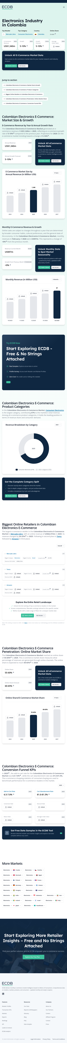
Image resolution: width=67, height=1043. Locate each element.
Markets (4, 1013)
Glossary (26, 1013)
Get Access (23, 66)
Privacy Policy (46, 1039)
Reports (4, 1017)
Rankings (4, 1020)
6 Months (57, 279)
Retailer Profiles (6, 1006)
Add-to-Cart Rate (9, 791)
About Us (48, 1006)
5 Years (57, 173)
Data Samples (28, 1024)
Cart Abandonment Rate (45, 791)
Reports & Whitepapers (30, 1010)
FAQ (25, 1020)
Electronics (17, 558)
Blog (25, 1017)
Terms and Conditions (58, 1039)
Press (47, 1024)
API (3, 1024)
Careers (48, 1013)
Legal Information (36, 1039)
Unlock (8, 807)
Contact (48, 1020)
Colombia (41, 34)
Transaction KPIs (7, 1010)
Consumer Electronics (25, 34)
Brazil (33, 558)
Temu (59, 536)
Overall (61, 546)
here (26, 623)
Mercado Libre (11, 34)
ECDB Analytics (6, 1031)
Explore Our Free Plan (33, 957)
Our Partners (49, 1010)
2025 (58, 425)
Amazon (15, 539)
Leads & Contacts (7, 1028)
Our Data (26, 1006)
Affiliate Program (50, 1017)
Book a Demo (11, 66)
